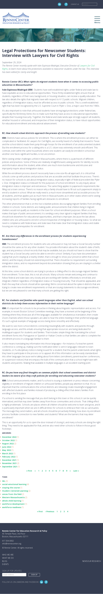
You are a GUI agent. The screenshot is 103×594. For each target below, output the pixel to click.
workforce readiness (11, 507)
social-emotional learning (14, 484)
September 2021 (9, 466)
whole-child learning (11, 500)
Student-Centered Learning (15, 491)
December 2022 (9, 437)
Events (5, 564)
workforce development (13, 504)
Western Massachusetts (13, 497)
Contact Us (75, 4)
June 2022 (6, 447)
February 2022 (8, 456)
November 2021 (9, 463)
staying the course (11, 487)
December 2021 (9, 460)
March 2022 (7, 453)
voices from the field (11, 494)
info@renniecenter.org (11, 543)
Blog (4, 561)
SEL (3, 481)
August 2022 (8, 443)
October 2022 (8, 440)
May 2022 (6, 450)
